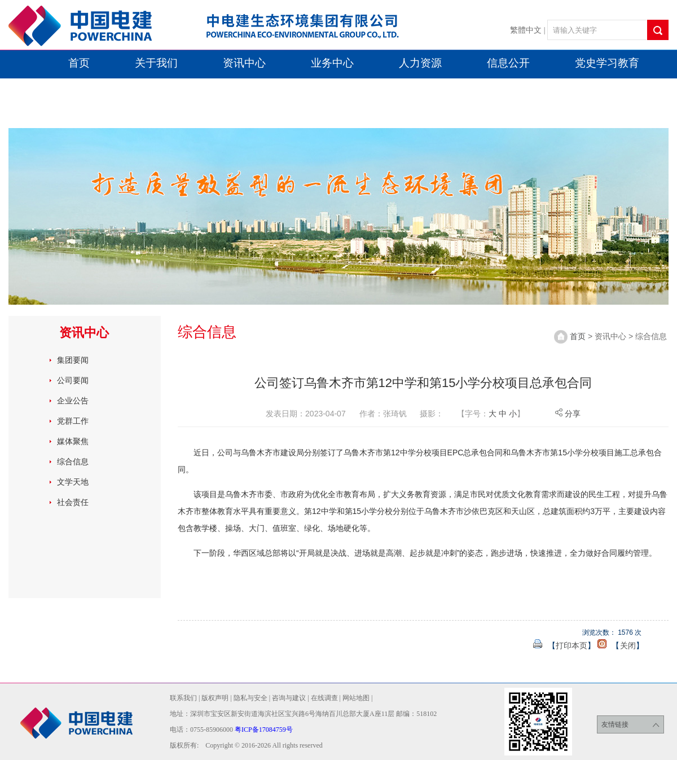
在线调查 (324, 698)
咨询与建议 (289, 698)
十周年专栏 (562, 89)
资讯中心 (244, 63)
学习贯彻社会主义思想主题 (273, 89)
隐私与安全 (250, 698)
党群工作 (73, 420)
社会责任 (73, 502)
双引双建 (44, 89)
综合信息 (73, 461)
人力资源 (420, 63)
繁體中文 (526, 30)
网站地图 (356, 698)
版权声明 (214, 698)
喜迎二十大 (137, 89)
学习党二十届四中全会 (76, 115)
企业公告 (73, 400)
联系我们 (183, 698)
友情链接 (630, 725)
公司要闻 (73, 380)
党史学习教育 (607, 63)
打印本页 (571, 645)
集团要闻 (73, 359)
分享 (568, 413)
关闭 (628, 645)
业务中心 (332, 63)
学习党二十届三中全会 (436, 89)
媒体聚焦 (73, 441)
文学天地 (73, 481)
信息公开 (508, 63)
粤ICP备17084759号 (264, 729)
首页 (79, 63)
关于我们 (156, 63)
